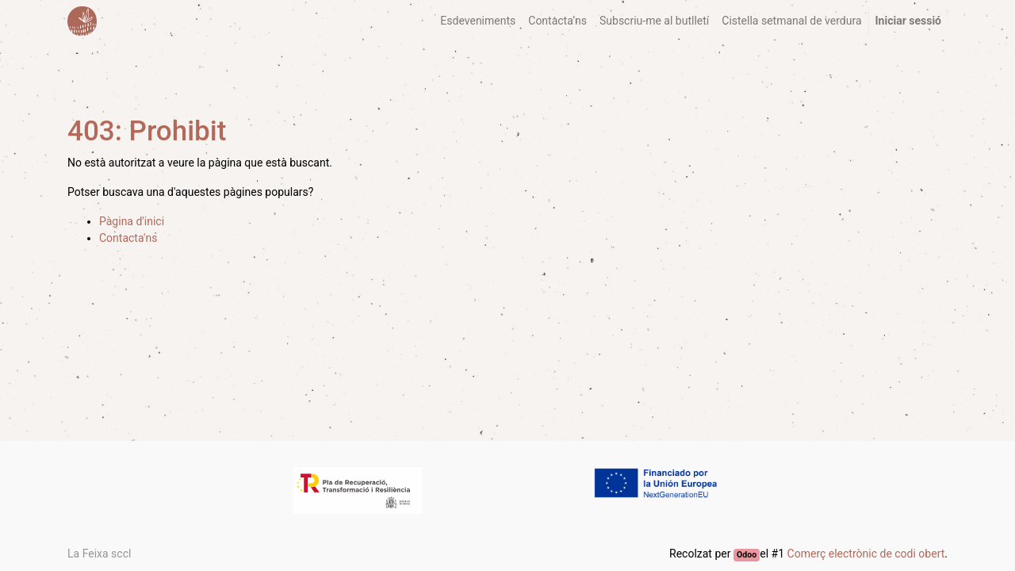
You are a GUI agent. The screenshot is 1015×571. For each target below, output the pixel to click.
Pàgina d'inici (131, 221)
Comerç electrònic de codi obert (866, 553)
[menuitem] (478, 21)
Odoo (746, 555)
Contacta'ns (128, 238)
